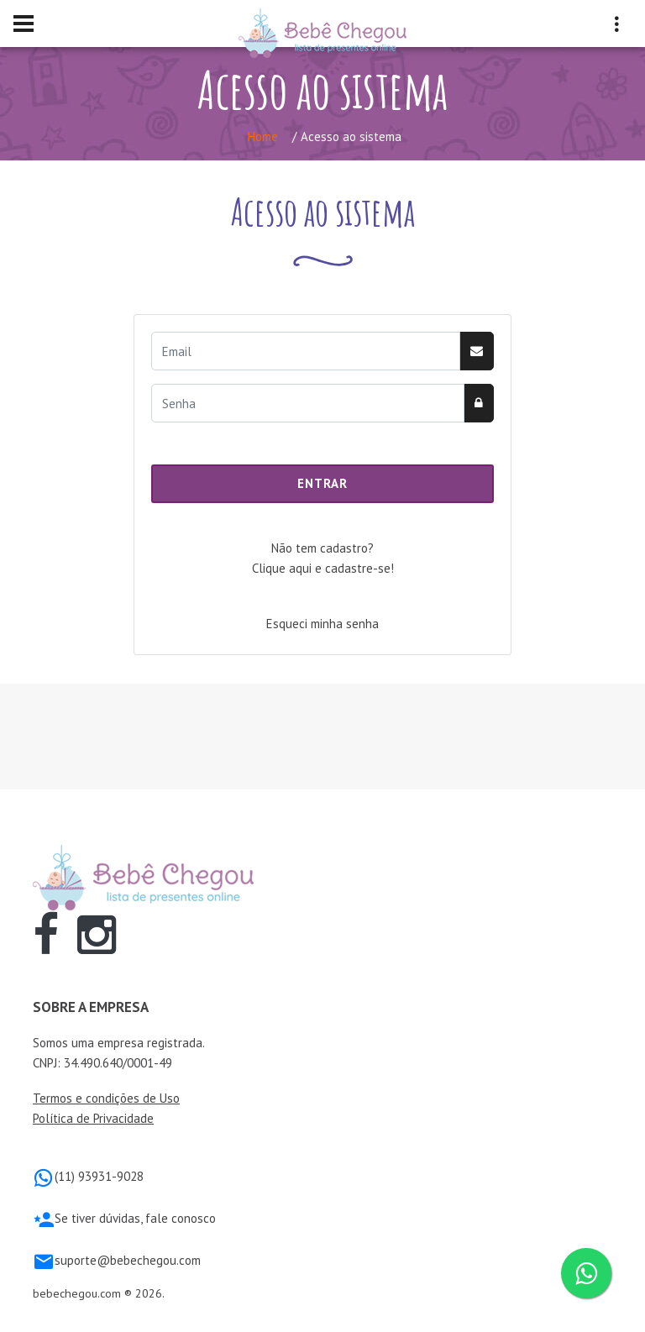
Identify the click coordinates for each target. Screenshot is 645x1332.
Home (263, 136)
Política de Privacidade (93, 1118)
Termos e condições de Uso (106, 1098)
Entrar (322, 483)
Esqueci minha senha (322, 624)
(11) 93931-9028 (99, 1176)
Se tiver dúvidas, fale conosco (135, 1218)
